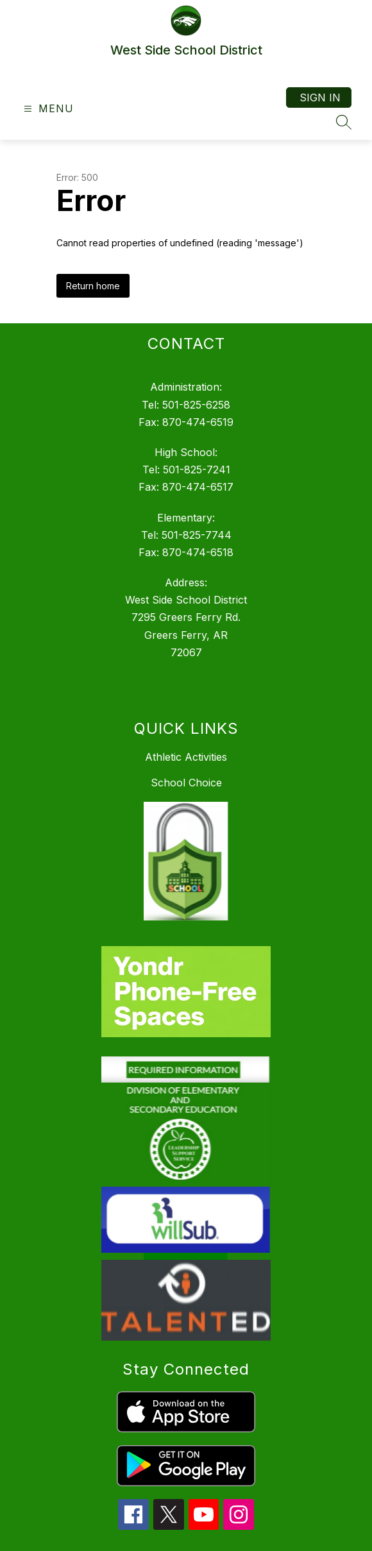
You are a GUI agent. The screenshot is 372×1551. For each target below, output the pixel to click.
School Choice (186, 782)
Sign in (320, 97)
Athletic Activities (186, 756)
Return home (93, 285)
